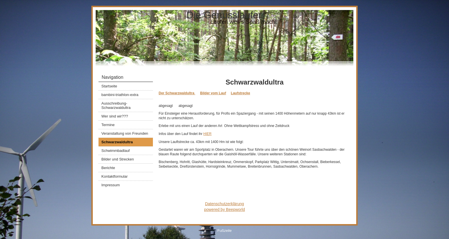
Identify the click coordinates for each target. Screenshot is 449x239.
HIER (207, 134)
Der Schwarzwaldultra (177, 93)
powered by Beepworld (224, 209)
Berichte (108, 168)
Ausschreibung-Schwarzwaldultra (116, 105)
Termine (108, 125)
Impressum (110, 185)
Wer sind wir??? (114, 116)
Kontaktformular (114, 176)
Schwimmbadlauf (115, 150)
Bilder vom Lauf (213, 93)
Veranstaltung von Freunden (124, 133)
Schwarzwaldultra (117, 142)
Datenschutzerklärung (224, 203)
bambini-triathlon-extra (119, 95)
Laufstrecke (240, 93)
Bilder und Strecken (117, 159)
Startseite (109, 86)
